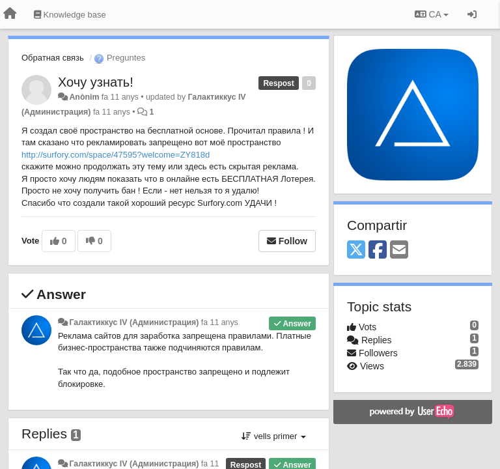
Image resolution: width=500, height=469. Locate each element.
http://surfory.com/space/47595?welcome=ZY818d (115, 155)
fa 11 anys (219, 322)
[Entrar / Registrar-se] (472, 14)
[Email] (399, 250)
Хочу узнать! (95, 82)
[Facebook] (377, 250)
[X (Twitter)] (356, 250)
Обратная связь (52, 58)
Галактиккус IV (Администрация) (134, 322)
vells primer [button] (274, 436)
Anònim (84, 97)
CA (432, 14)
